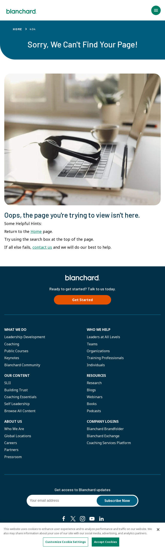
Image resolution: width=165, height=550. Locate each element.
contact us (42, 247)
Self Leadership (17, 403)
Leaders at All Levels (103, 337)
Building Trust (16, 390)
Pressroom (13, 456)
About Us (13, 421)
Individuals (96, 365)
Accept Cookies (105, 543)
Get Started (82, 299)
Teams (92, 344)
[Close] (158, 531)
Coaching (11, 344)
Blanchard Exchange (103, 436)
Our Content (17, 375)
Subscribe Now (117, 500)
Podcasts (94, 411)
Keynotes (11, 357)
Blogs (91, 390)
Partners (11, 449)
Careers (10, 442)
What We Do (15, 329)
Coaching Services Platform (109, 442)
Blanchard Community (22, 365)
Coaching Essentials (20, 396)
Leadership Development (24, 337)
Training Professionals (105, 357)
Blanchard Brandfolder (105, 428)
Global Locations (17, 436)
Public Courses (16, 351)
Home (17, 29)
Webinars (94, 396)
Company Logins (103, 421)
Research (94, 382)
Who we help (98, 329)
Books (92, 403)
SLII (7, 382)
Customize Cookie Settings (65, 543)
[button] (156, 10)
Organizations (98, 351)
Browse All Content (19, 411)
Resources (96, 375)
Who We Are (14, 428)
